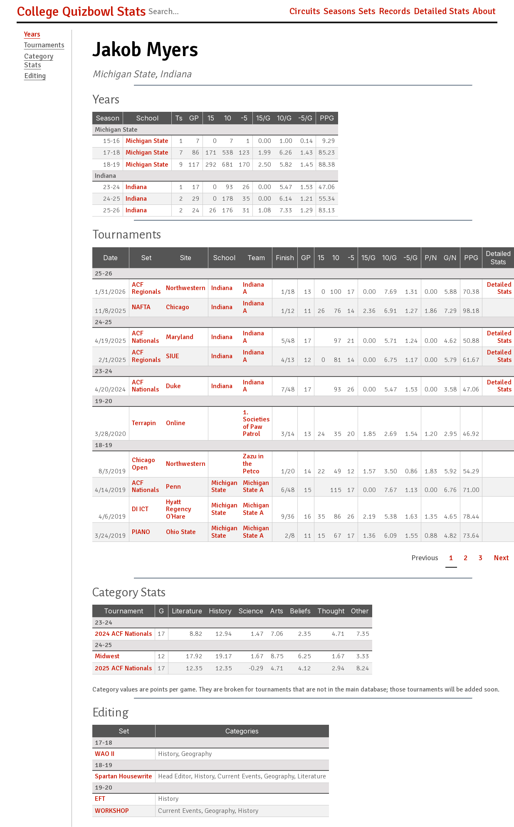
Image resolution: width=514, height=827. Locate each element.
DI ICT (140, 509)
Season (107, 118)
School (147, 118)
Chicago (177, 307)
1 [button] (451, 557)
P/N (431, 258)
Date (110, 258)
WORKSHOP (112, 811)
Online (175, 423)
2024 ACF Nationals (123, 634)
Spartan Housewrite (123, 776)
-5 (244, 118)
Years (32, 34)
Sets (367, 11)
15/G (263, 118)
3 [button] (481, 557)
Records (394, 11)
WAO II (104, 754)
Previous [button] (424, 557)
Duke (173, 386)
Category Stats (38, 60)
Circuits (304, 11)
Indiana (136, 187)
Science (250, 611)
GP (194, 118)
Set (146, 258)
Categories (242, 731)
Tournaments (44, 44)
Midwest (107, 656)
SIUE (172, 356)
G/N (450, 258)
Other (360, 611)
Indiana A (253, 288)
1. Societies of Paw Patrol (256, 423)
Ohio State (181, 532)
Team (256, 258)
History (220, 611)
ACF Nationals (145, 337)
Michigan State (147, 141)
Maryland (179, 337)
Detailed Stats (442, 11)
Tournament (123, 611)
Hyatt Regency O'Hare (178, 509)
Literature (187, 611)
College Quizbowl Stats (81, 11)
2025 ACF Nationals (123, 668)
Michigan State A (256, 487)
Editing (35, 75)
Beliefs (300, 611)
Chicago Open (143, 464)
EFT (100, 799)
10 (227, 118)
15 (211, 118)
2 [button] (466, 557)
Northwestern (185, 288)
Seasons (340, 11)
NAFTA (141, 307)
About (484, 11)
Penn (173, 486)
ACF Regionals (146, 288)
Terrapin (144, 423)
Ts (179, 118)
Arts (276, 611)
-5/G (305, 118)
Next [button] (501, 557)
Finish (285, 258)
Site (185, 258)
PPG (327, 118)
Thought (330, 611)
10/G (284, 118)
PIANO (141, 532)
